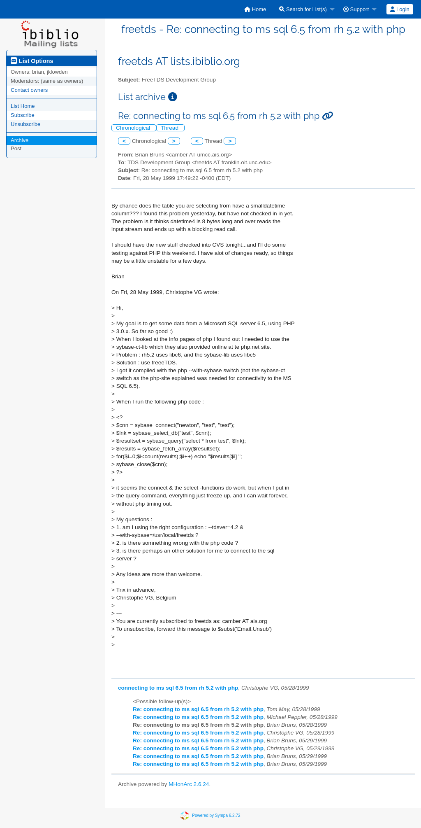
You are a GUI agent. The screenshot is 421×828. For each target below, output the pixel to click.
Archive (19, 140)
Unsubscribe (25, 124)
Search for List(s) (303, 9)
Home (255, 9)
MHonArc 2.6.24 (189, 784)
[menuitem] (255, 9)
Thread (170, 128)
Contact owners (29, 90)
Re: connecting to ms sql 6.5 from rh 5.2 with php (198, 709)
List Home (23, 106)
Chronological (134, 128)
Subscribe (23, 115)
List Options (32, 61)
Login (399, 9)
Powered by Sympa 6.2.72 (216, 815)
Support (356, 9)
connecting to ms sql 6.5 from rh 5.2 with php (178, 688)
